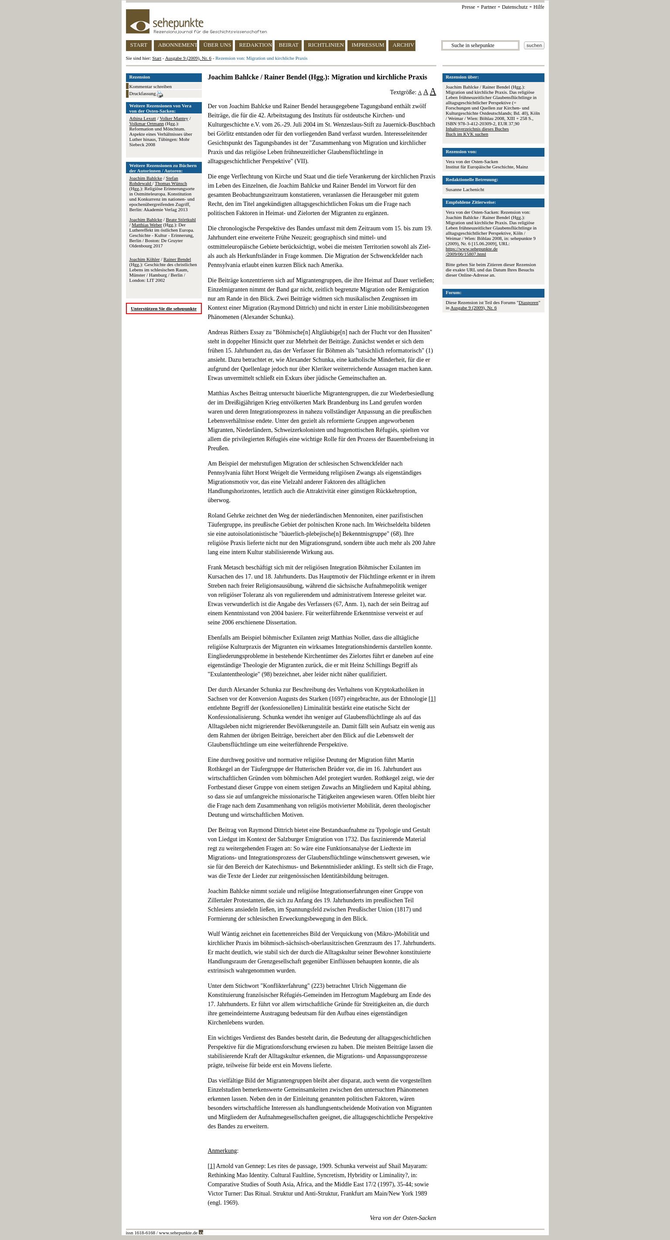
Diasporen (528, 302)
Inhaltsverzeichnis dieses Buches (477, 128)
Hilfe (539, 7)
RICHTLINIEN (326, 44)
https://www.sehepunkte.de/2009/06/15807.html (472, 251)
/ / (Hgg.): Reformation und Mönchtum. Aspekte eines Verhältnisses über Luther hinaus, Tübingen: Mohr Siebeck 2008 (160, 131)
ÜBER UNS (217, 44)
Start (156, 58)
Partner (488, 7)
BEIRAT (289, 44)
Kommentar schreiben (150, 86)
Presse (468, 7)
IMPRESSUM (368, 44)
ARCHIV (404, 44)
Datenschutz (514, 7)
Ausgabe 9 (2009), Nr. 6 (188, 58)
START (138, 44)
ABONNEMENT (177, 44)
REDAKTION (255, 44)
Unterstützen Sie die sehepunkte (164, 308)
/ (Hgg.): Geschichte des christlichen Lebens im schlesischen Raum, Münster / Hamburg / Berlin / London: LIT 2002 (163, 270)
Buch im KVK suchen (467, 134)
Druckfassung (146, 94)
